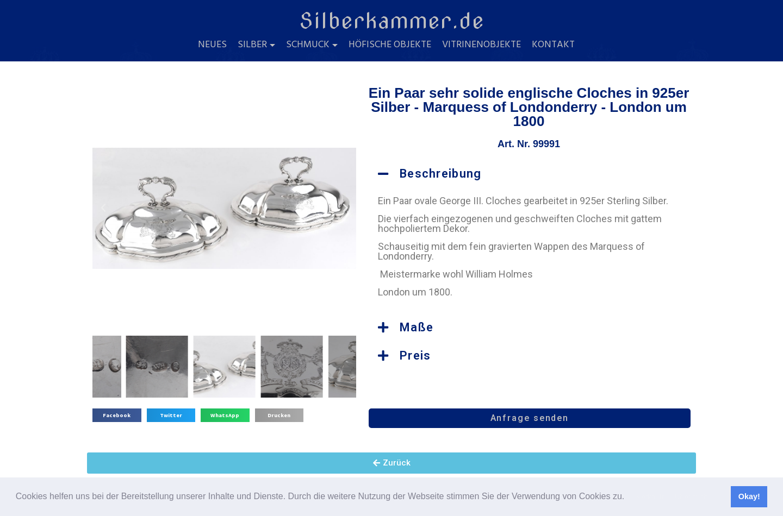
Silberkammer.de (391, 21)
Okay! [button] (749, 496)
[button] (628, 497)
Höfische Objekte (390, 45)
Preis (415, 355)
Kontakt (553, 45)
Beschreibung (441, 173)
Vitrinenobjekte (481, 45)
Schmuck (308, 45)
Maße (416, 327)
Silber (252, 45)
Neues (212, 45)
